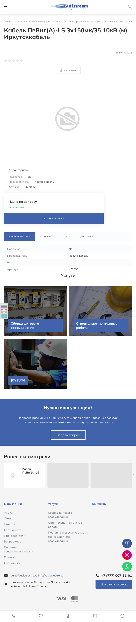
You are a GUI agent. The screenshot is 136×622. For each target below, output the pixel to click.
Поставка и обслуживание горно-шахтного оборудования (66, 537)
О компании (13, 504)
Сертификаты (13, 530)
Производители (14, 536)
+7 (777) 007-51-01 (116, 575)
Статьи (8, 518)
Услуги (53, 504)
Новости (9, 524)
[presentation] (133, 475)
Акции (8, 512)
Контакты (99, 504)
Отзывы (9, 557)
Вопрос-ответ (13, 541)
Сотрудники (12, 563)
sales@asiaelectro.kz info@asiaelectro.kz (37, 575)
